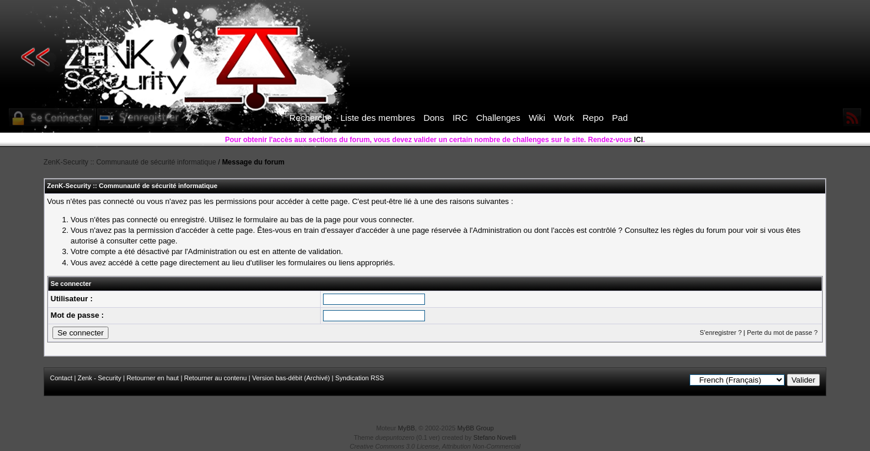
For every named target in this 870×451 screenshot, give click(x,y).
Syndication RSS (359, 377)
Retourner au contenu (215, 377)
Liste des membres (378, 118)
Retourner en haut (153, 377)
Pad (620, 118)
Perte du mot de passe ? (782, 332)
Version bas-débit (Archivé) (291, 377)
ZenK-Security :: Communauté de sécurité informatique (130, 162)
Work (563, 118)
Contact (61, 377)
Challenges (498, 118)
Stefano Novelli (494, 437)
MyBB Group (475, 428)
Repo (593, 118)
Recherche (310, 118)
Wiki (537, 118)
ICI (638, 140)
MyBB (406, 428)
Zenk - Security (99, 377)
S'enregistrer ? (721, 332)
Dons (433, 118)
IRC (460, 118)
